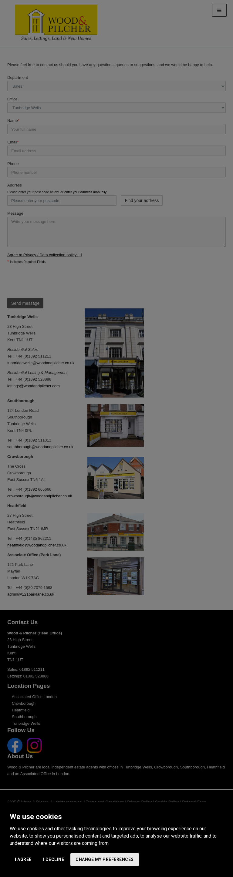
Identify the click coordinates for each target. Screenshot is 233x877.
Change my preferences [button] (105, 859)
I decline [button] (53, 859)
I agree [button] (23, 859)
